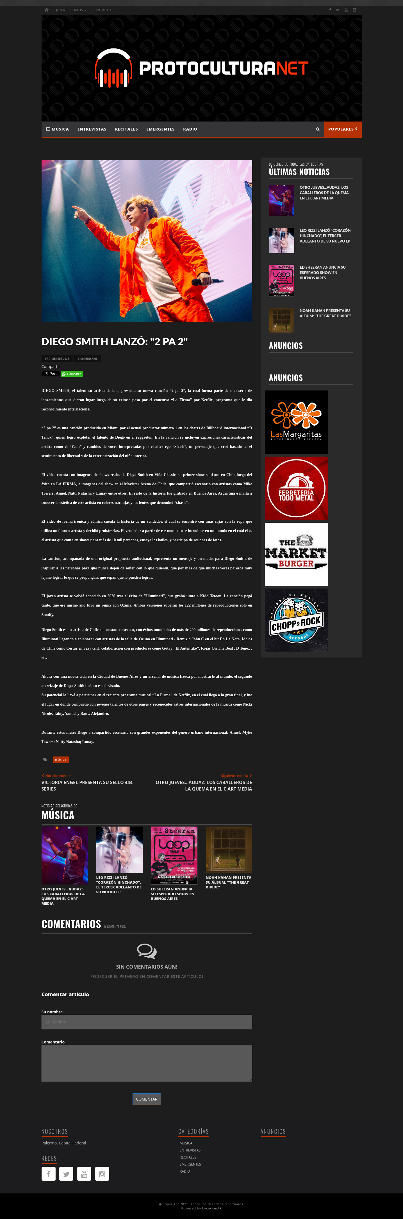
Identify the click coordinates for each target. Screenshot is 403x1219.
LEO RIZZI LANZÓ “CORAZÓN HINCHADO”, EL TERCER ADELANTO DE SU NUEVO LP (119, 884)
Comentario (53, 1042)
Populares (343, 129)
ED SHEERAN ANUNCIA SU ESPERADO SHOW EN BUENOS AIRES (173, 893)
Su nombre (52, 1011)
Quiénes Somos (70, 10)
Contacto (101, 10)
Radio (190, 129)
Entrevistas (92, 129)
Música (57, 129)
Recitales (126, 129)
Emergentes (160, 129)
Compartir (51, 366)
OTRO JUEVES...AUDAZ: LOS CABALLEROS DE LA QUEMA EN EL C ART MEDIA (63, 896)
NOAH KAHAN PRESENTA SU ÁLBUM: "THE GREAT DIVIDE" (229, 882)
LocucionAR (212, 1208)
